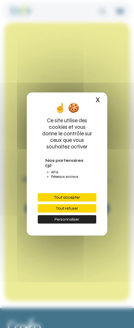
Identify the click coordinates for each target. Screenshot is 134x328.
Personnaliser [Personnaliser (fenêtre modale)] (67, 219)
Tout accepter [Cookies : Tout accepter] (67, 197)
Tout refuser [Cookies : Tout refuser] (67, 208)
